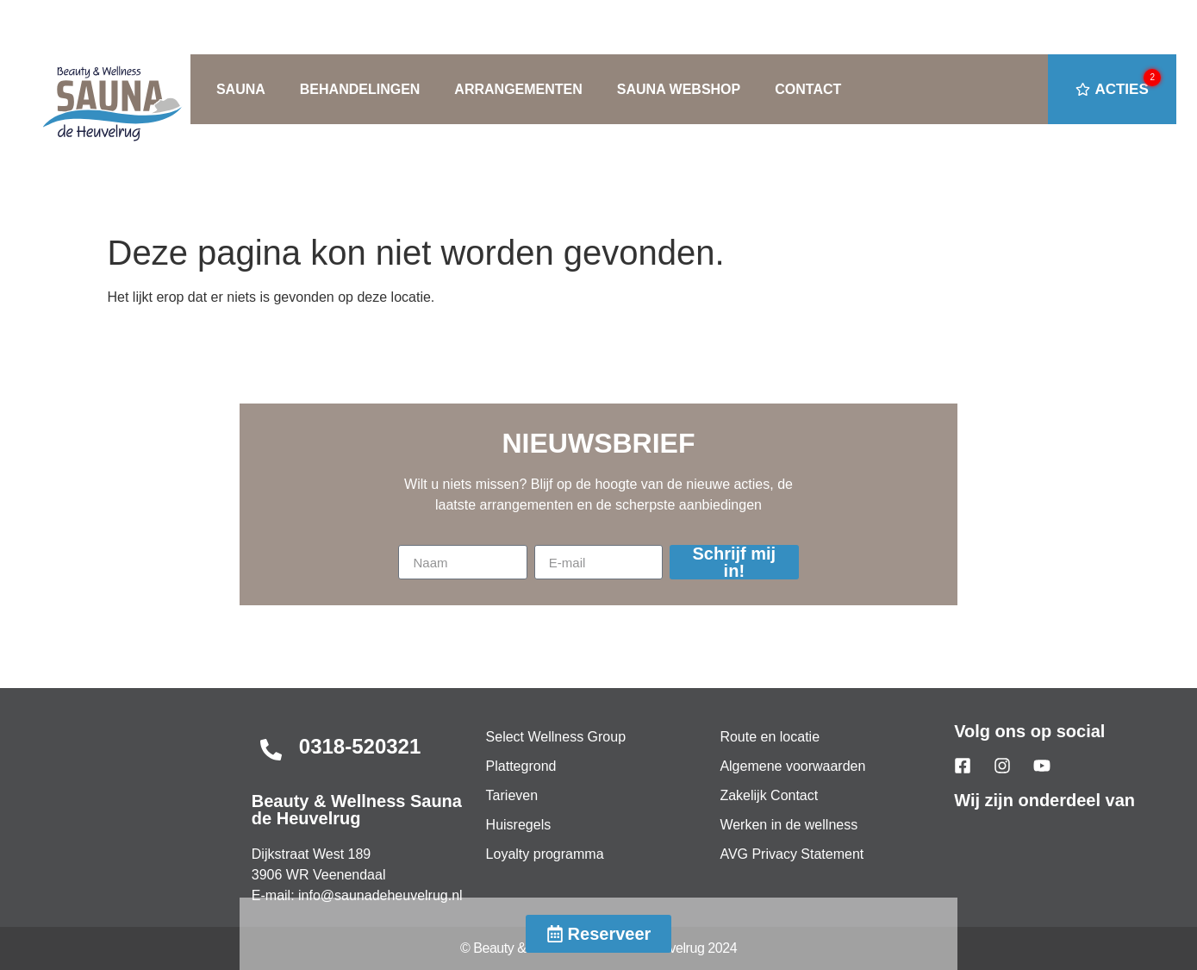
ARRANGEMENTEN (518, 89)
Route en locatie (770, 736)
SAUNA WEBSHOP (678, 89)
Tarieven (512, 795)
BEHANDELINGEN (360, 89)
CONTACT (808, 89)
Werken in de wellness (788, 824)
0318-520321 (360, 746)
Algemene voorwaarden (792, 766)
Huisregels (519, 824)
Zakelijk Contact (769, 795)
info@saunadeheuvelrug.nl (380, 895)
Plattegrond (521, 766)
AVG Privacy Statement (791, 854)
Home (96, 193)
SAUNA (240, 89)
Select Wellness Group (556, 736)
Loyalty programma (545, 854)
